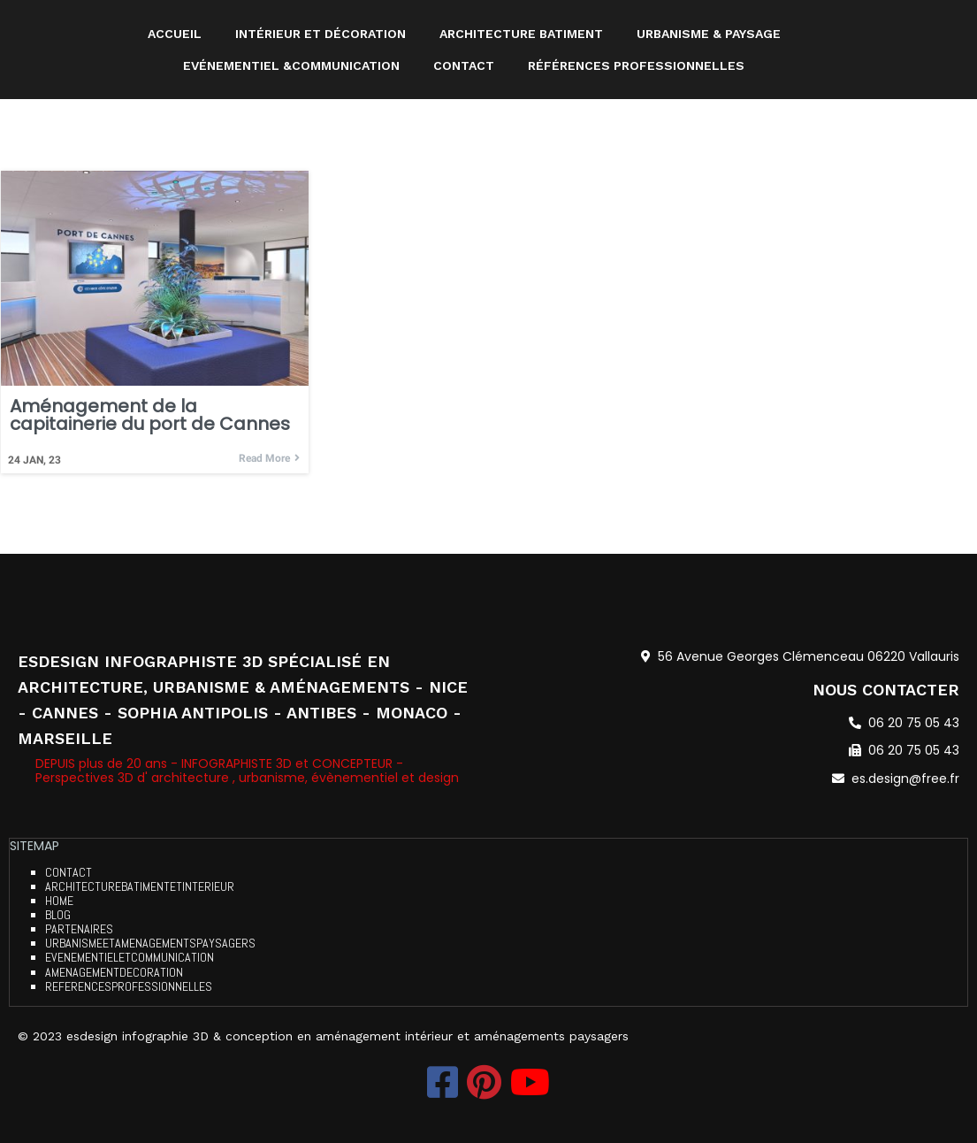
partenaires (79, 930)
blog (58, 916)
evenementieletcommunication (129, 958)
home (59, 901)
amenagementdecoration (114, 972)
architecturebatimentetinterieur (139, 887)
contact (68, 873)
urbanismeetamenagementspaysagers (150, 944)
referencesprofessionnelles (128, 986)
